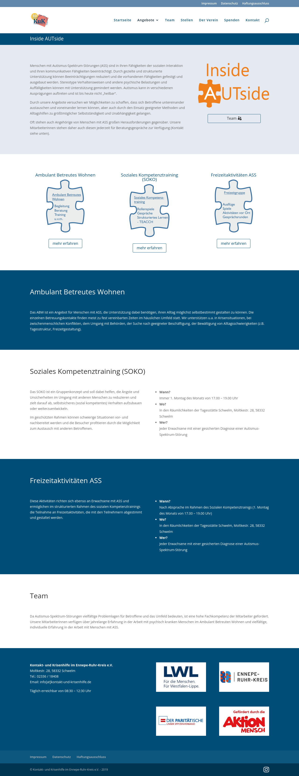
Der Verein (208, 20)
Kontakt (253, 20)
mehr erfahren (65, 243)
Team (170, 20)
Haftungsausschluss (255, 3)
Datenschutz (229, 3)
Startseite (122, 20)
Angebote (145, 20)
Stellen (187, 20)
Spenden (232, 20)
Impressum (209, 3)
